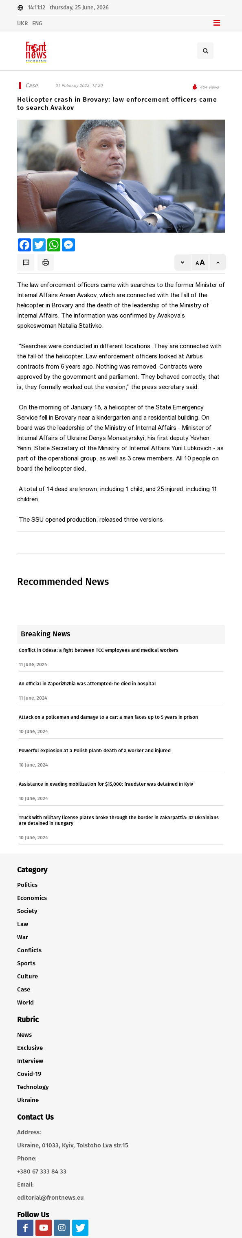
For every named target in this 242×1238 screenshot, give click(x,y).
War (22, 937)
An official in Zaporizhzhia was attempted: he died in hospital (87, 684)
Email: (25, 1184)
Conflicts (29, 950)
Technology (33, 1087)
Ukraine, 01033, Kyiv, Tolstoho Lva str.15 (72, 1145)
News (24, 1034)
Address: (29, 1132)
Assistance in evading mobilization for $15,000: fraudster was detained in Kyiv (106, 784)
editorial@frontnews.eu (50, 1197)
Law (22, 924)
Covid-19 (29, 1074)
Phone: (27, 1158)
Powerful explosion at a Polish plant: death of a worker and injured (95, 750)
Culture (27, 976)
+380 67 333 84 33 (41, 1171)
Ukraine (28, 1100)
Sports (26, 963)
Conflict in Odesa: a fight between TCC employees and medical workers (98, 650)
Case (23, 989)
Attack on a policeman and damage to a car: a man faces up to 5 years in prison (108, 717)
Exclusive (30, 1047)
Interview (30, 1061)
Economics (32, 898)
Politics (27, 885)
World (25, 1002)
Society (27, 911)
